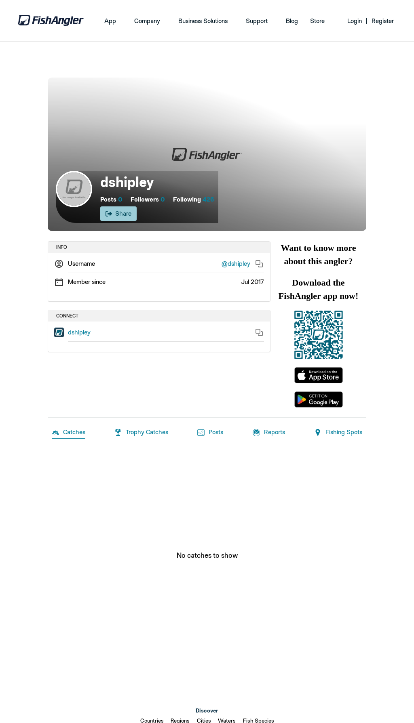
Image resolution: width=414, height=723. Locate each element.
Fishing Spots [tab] (338, 432)
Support (257, 21)
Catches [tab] (68, 432)
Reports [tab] (269, 432)
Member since (87, 281)
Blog (292, 21)
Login (354, 21)
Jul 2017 (252, 281)
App (110, 21)
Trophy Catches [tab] (141, 432)
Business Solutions (203, 21)
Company (147, 21)
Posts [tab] (210, 432)
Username (81, 263)
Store (317, 21)
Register (383, 21)
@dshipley (236, 263)
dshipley (79, 332)
